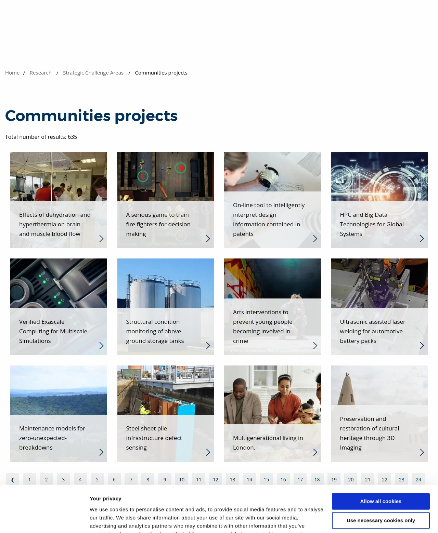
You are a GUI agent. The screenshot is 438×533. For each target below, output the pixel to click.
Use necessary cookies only (381, 479)
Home (12, 72)
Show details (105, 519)
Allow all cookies (381, 460)
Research (41, 72)
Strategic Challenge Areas (93, 72)
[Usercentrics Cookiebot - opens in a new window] (44, 520)
